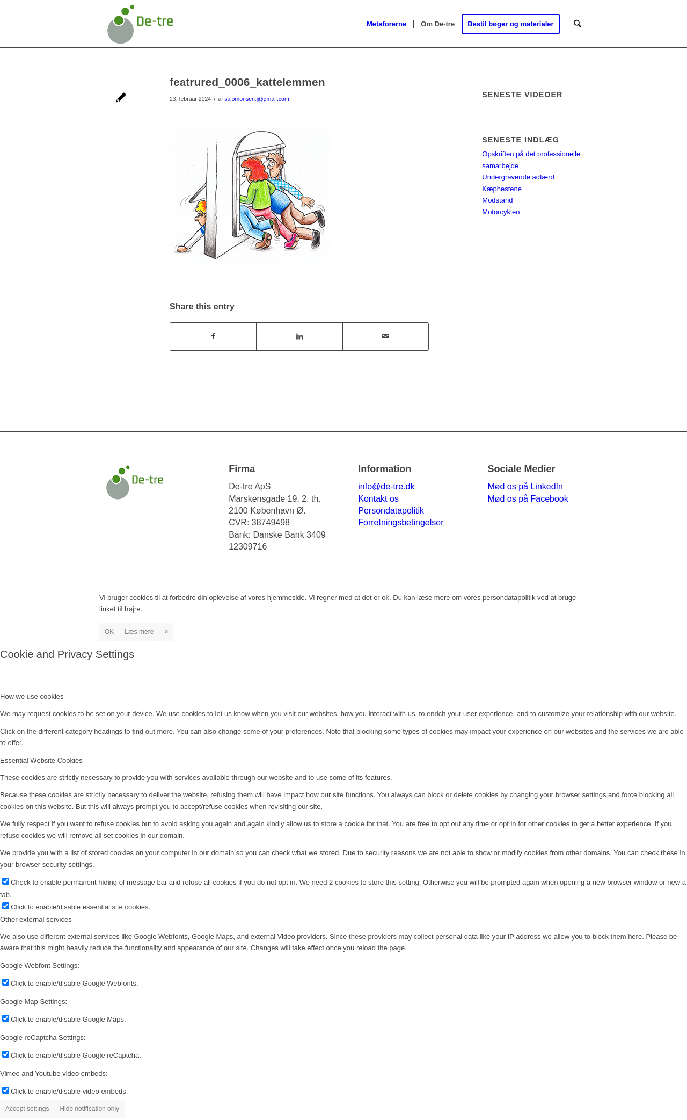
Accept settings (27, 1108)
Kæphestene (502, 189)
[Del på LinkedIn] (299, 336)
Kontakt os (378, 498)
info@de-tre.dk (386, 486)
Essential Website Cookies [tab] (41, 760)
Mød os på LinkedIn (525, 486)
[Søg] (577, 24)
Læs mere (139, 631)
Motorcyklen (501, 212)
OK (109, 631)
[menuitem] (386, 24)
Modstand (497, 200)
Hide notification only (89, 1108)
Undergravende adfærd (518, 177)
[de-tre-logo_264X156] (140, 24)
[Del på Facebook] (213, 336)
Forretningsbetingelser (400, 522)
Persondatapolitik (391, 510)
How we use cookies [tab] (32, 696)
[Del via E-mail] (385, 336)
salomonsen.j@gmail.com (256, 99)
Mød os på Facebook (527, 498)
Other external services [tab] (36, 919)
